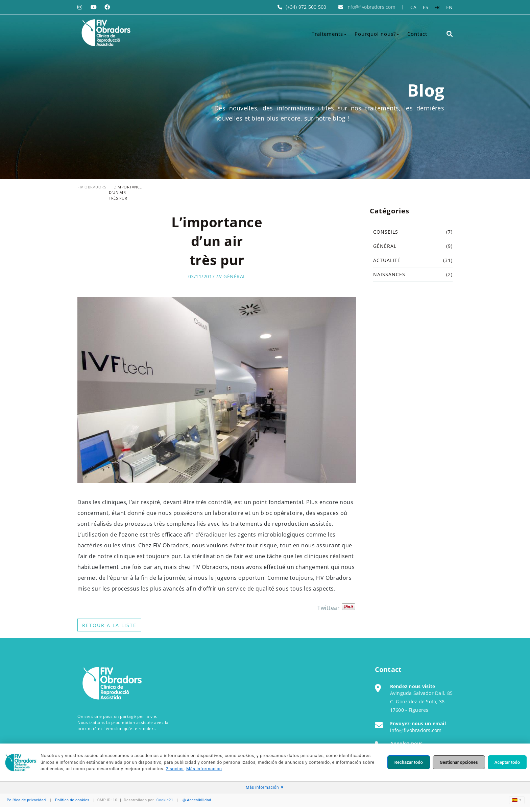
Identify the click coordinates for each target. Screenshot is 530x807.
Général (234, 276)
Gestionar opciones (459, 762)
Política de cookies (72, 800)
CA (413, 7)
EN (449, 7)
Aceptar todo (507, 762)
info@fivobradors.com (370, 7)
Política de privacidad (26, 800)
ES (426, 7)
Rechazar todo (408, 762)
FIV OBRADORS (91, 186)
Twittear (328, 607)
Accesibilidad (197, 800)
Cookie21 (164, 800)
